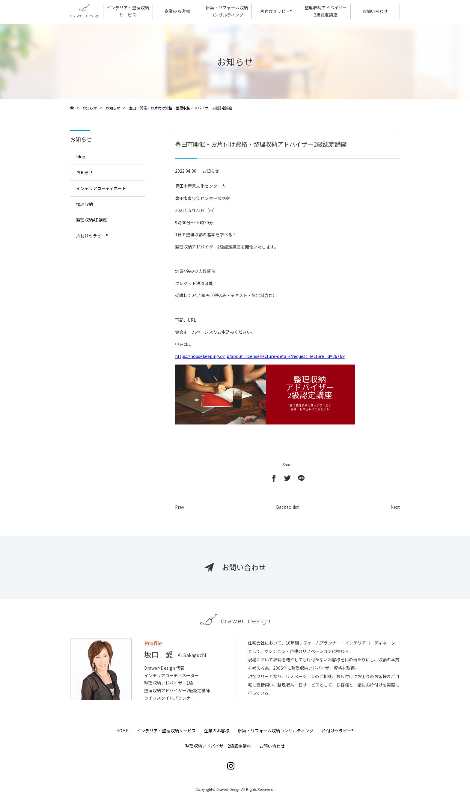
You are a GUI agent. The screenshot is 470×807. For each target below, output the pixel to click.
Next (395, 510)
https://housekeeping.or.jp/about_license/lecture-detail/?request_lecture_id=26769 (260, 356)
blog (80, 156)
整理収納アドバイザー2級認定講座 (218, 746)
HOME (122, 731)
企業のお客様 (216, 731)
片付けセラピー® (92, 236)
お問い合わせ (271, 746)
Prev (179, 510)
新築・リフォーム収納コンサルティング (275, 731)
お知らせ (81, 139)
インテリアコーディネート (101, 188)
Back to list (287, 510)
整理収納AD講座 (91, 220)
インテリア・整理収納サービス (166, 731)
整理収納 (84, 204)
